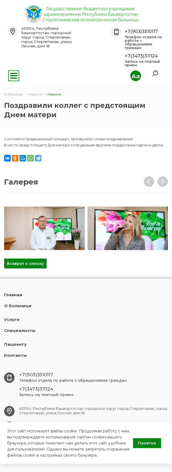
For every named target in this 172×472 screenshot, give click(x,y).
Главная (13, 294)
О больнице (18, 305)
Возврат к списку (25, 263)
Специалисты (20, 330)
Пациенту (15, 344)
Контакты (15, 355)
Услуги (12, 319)
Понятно (147, 443)
